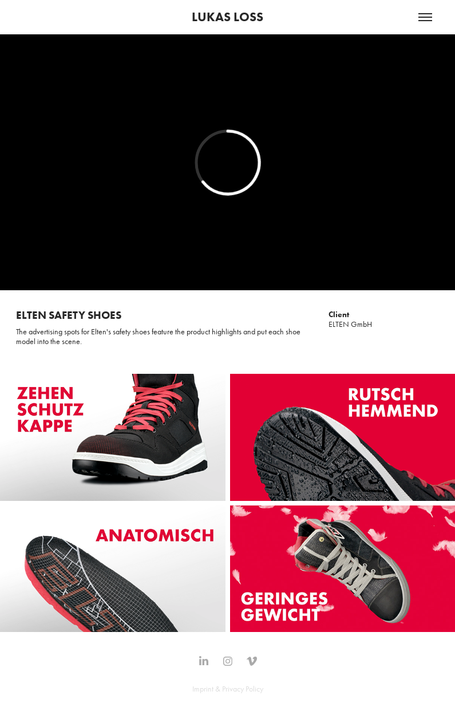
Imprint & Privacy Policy (227, 689)
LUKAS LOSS (227, 17)
